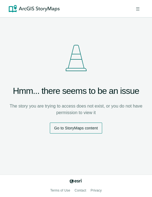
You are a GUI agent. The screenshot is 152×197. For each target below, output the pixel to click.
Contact (80, 190)
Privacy (96, 190)
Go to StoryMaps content (76, 128)
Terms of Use (60, 190)
